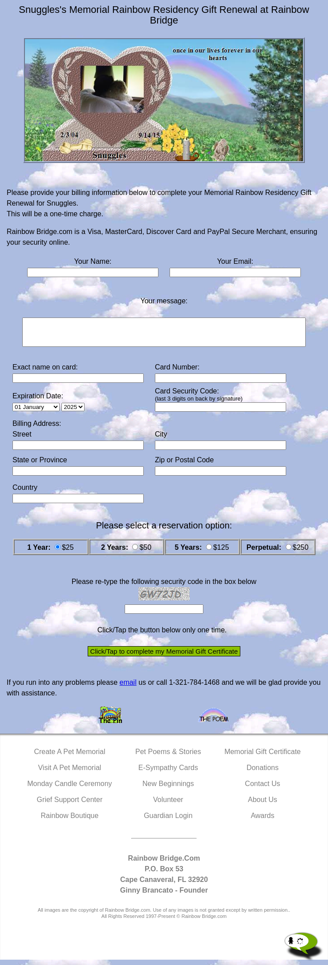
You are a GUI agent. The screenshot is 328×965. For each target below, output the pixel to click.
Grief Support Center (70, 805)
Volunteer (168, 805)
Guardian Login (168, 821)
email (127, 687)
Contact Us (262, 789)
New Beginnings (168, 789)
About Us (262, 805)
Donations (263, 773)
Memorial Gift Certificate (262, 757)
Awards (262, 821)
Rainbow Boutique (69, 821)
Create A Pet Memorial (69, 757)
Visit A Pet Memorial (69, 773)
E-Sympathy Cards (168, 773)
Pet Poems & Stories (168, 757)
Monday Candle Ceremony (69, 789)
